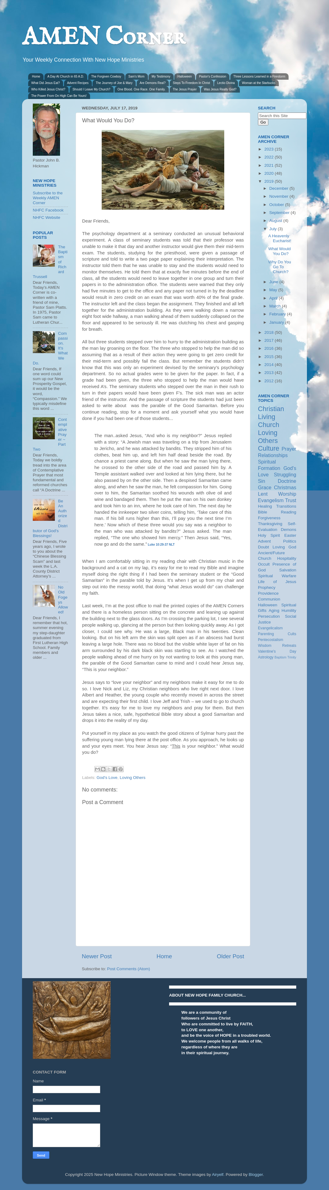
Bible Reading (277, 512)
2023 (269, 149)
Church (268, 425)
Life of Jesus (277, 581)
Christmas (285, 487)
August (276, 220)
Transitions (286, 506)
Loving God (284, 547)
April (274, 298)
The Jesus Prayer (185, 89)
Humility (289, 610)
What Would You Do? (279, 251)
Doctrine (287, 481)
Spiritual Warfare (277, 576)
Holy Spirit (269, 535)
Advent (264, 541)
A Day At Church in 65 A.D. (65, 76)
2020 (269, 173)
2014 (269, 364)
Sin (261, 481)
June (274, 282)
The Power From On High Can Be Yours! (59, 95)
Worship (287, 494)
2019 (269, 181)
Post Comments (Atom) (128, 969)
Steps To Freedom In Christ (191, 83)
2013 (269, 372)
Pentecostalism (270, 640)
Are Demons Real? (152, 83)
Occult (264, 564)
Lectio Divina (226, 83)
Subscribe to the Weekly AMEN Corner (48, 198)
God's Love (106, 777)
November (279, 196)
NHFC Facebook (48, 210)
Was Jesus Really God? (220, 89)
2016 (269, 348)
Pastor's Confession (212, 76)
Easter (290, 535)
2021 (269, 165)
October (277, 204)
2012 (269, 381)
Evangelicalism (270, 628)
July (273, 229)
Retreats (289, 645)
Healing (265, 506)
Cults (292, 634)
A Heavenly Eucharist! (279, 238)
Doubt (263, 547)
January (277, 322)
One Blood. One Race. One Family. (142, 89)
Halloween (184, 76)
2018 (269, 332)
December (279, 188)
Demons (288, 529)
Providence (268, 593)
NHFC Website (46, 217)
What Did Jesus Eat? (45, 83)
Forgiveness (269, 518)
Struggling (285, 474)
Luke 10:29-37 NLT (161, 544)
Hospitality (286, 558)
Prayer (289, 449)
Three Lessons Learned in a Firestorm (259, 76)
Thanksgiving (270, 523)
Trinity (291, 657)
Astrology (266, 657)
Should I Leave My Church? (91, 89)
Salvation (287, 570)
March (275, 306)
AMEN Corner (103, 37)
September (280, 212)
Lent (263, 494)
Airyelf (218, 1174)
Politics (289, 541)
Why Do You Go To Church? (279, 267)
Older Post (230, 956)
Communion (269, 599)
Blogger (256, 1174)
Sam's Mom (136, 76)
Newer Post (97, 956)
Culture (268, 448)
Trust (290, 500)
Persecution (269, 616)
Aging (274, 610)
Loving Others (133, 777)
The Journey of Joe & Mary (114, 83)
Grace (264, 487)
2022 (269, 157)
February (278, 314)
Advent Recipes (78, 83)
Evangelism (271, 500)
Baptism (280, 657)
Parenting (266, 634)
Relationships (273, 455)
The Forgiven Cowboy (106, 76)
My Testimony (161, 76)
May (273, 290)
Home (36, 76)
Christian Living (271, 413)
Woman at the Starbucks (258, 83)
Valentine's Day (277, 651)
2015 (269, 356)
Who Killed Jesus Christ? (48, 89)
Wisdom (264, 645)
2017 (269, 340)
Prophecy (266, 587)
